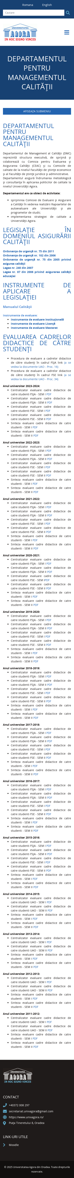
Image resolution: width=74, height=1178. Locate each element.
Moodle (14, 1145)
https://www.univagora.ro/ (26, 1117)
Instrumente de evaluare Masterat (34, 328)
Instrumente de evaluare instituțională (37, 319)
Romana (28, 5)
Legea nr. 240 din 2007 (18, 268)
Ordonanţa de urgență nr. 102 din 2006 (29, 255)
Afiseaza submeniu (37, 111)
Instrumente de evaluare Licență (33, 323)
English (47, 5)
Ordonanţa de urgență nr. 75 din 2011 (28, 251)
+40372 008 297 (19, 1105)
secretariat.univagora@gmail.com (31, 1111)
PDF (48, 394)
